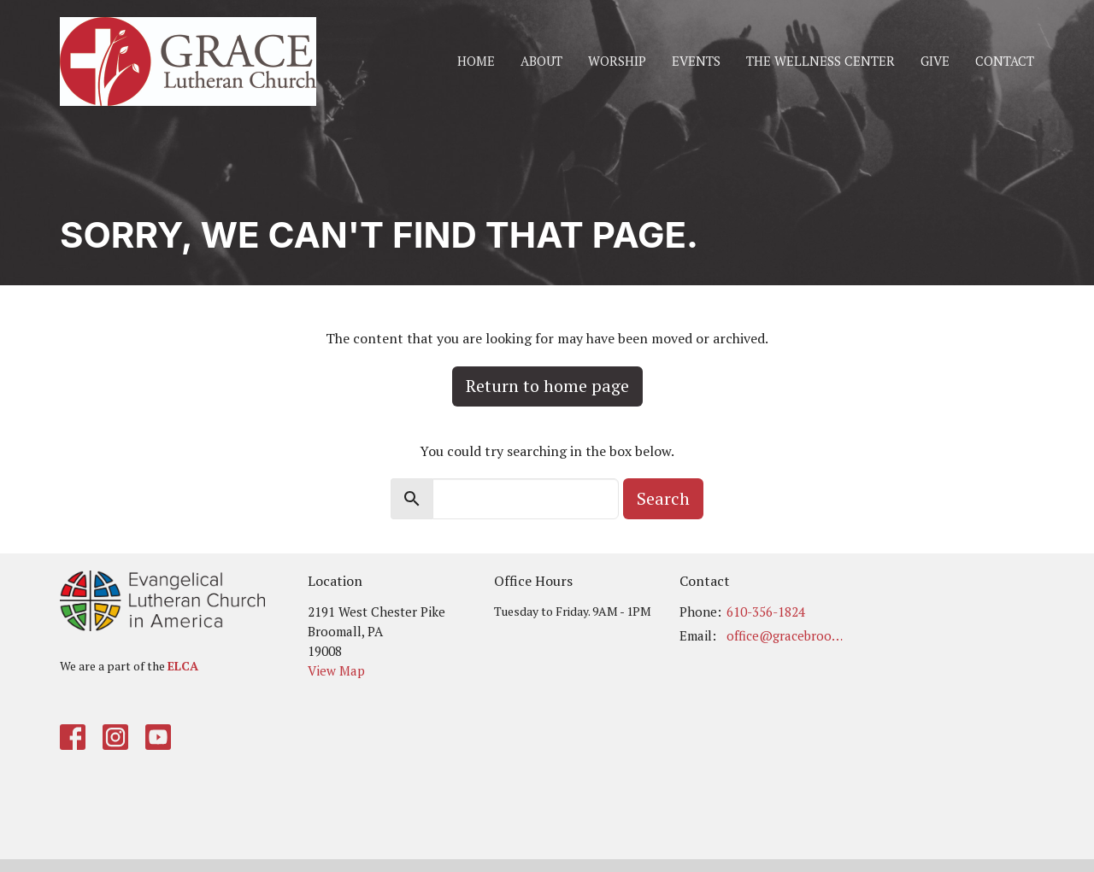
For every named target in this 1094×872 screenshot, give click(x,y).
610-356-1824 (765, 611)
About (541, 60)
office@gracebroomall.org (787, 635)
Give (935, 60)
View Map (336, 670)
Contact (1004, 60)
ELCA (183, 666)
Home (476, 60)
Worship (617, 60)
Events (696, 60)
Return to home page (547, 385)
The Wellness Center (820, 60)
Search (663, 498)
